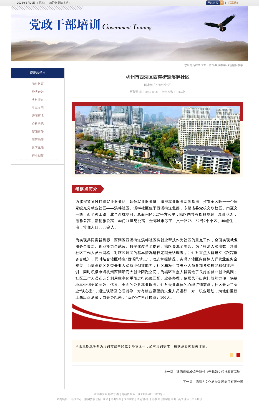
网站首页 (213, 2)
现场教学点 (38, 73)
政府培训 (142, 399)
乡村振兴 (38, 99)
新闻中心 (76, 399)
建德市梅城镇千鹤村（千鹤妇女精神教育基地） (209, 371)
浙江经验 (102, 399)
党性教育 (38, 83)
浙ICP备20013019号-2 (151, 394)
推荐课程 (129, 399)
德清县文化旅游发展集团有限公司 (219, 381)
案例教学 (89, 399)
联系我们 (233, 2)
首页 (211, 65)
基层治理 (38, 139)
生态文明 (38, 107)
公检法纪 (38, 123)
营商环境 (38, 115)
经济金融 (38, 91)
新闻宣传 (38, 131)
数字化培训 (169, 399)
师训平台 (116, 399)
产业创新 (38, 155)
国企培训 (196, 399)
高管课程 (183, 399)
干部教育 (154, 399)
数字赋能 (38, 147)
